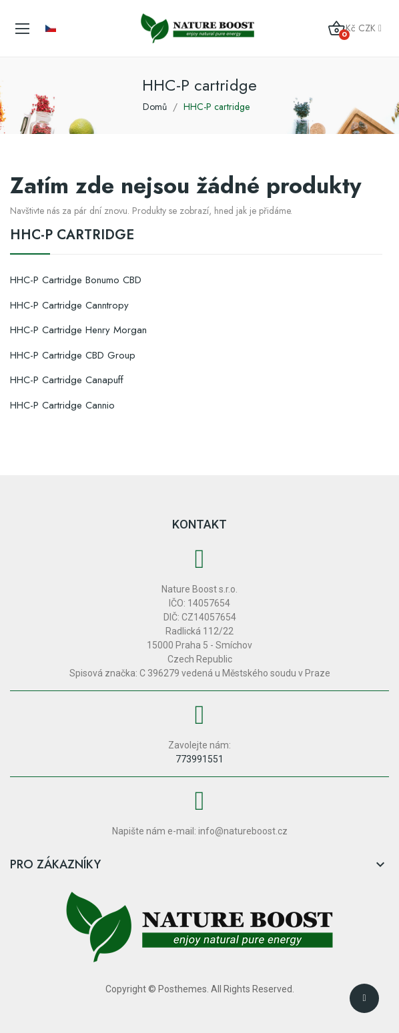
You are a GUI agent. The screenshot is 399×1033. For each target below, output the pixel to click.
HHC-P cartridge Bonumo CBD (75, 280)
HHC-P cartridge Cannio (62, 405)
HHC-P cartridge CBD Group (72, 355)
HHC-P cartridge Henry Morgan (78, 330)
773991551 (199, 759)
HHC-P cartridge (72, 237)
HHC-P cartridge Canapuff (66, 380)
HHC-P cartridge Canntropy (69, 305)
